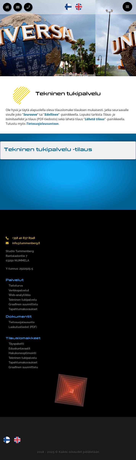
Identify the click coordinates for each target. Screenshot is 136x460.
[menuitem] (68, 6)
